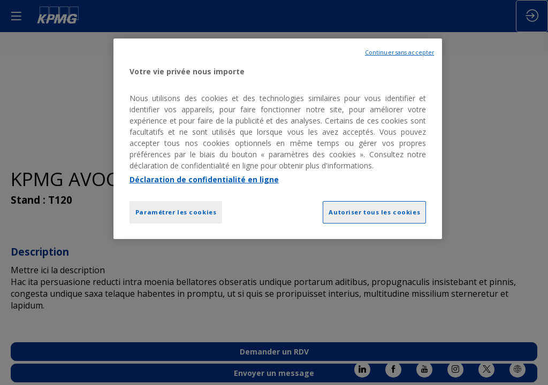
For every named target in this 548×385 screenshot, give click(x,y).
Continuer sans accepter (399, 52)
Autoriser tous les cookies (374, 212)
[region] (277, 138)
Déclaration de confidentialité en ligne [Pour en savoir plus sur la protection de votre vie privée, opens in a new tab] (204, 179)
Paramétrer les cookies (176, 212)
